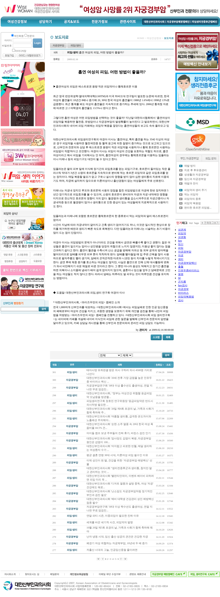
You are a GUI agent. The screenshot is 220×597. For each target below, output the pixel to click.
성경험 (182, 237)
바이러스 (183, 292)
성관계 (182, 229)
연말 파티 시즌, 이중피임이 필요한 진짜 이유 (112, 515)
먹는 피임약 (191, 194)
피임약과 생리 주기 (195, 190)
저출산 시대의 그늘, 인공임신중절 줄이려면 (112, 549)
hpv (180, 240)
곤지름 (182, 281)
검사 (180, 300)
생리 (180, 259)
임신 (180, 244)
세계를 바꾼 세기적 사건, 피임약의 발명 (110, 522)
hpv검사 (182, 285)
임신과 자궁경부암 (195, 179)
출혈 (180, 266)
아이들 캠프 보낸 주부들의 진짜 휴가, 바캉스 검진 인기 (118, 433)
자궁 (180, 255)
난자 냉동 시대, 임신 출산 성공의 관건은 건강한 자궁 (117, 536)
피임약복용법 (186, 296)
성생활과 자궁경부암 (196, 174)
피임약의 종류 (192, 198)
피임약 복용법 (192, 203)
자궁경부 (183, 289)
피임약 (182, 233)
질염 (180, 274)
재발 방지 (190, 165)
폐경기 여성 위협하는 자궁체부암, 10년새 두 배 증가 (117, 543)
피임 (180, 248)
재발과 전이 (191, 183)
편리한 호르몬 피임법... (197, 207)
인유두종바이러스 (188, 270)
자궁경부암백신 (187, 262)
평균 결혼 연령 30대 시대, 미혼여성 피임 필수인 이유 (117, 455)
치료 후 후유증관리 (195, 170)
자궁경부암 (184, 251)
